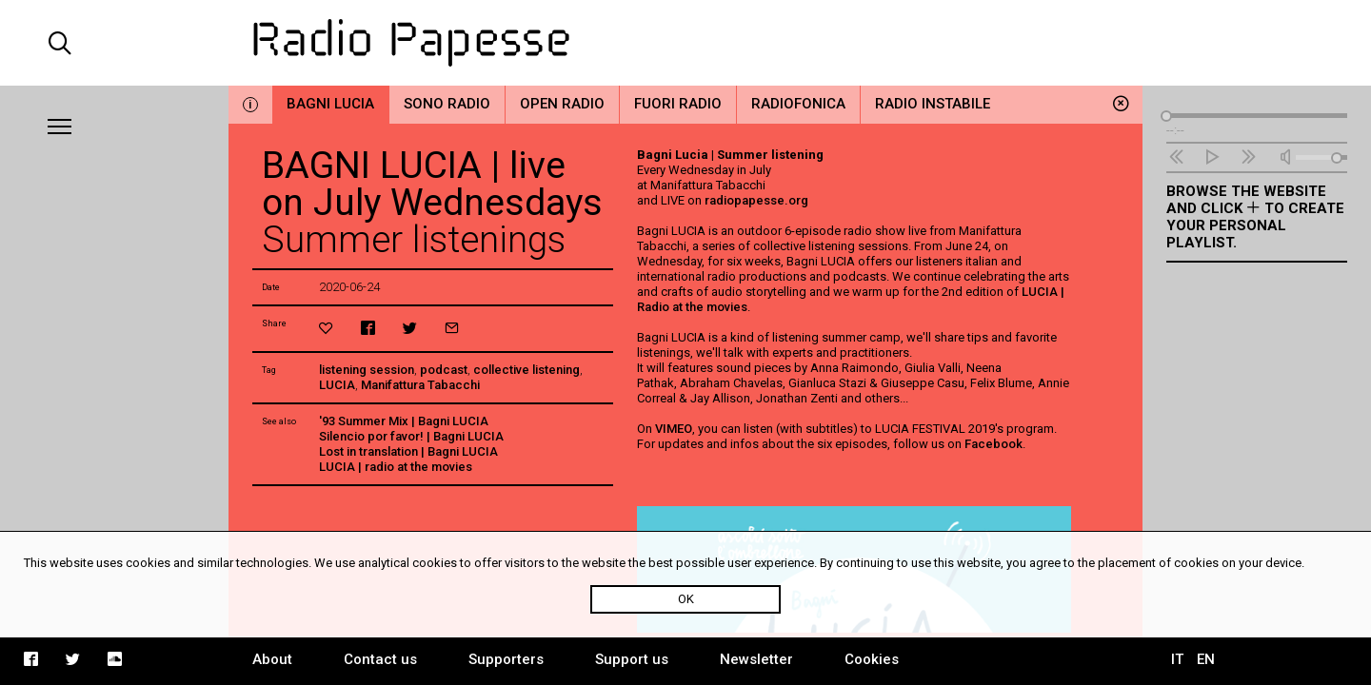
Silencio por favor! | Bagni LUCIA (411, 436)
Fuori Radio (678, 103)
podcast (443, 369)
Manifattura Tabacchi (420, 385)
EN (1206, 659)
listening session (366, 369)
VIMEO (673, 428)
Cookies (871, 659)
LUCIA (337, 385)
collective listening (526, 369)
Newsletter (756, 659)
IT (1177, 659)
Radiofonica (798, 103)
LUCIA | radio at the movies (395, 467)
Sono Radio (447, 103)
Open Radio (562, 103)
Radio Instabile (932, 103)
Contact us (380, 659)
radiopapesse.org (756, 200)
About (272, 659)
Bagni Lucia (330, 103)
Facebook (993, 444)
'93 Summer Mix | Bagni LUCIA (403, 421)
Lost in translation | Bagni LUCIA (408, 451)
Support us (631, 659)
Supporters (506, 659)
